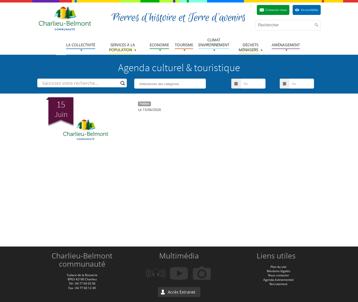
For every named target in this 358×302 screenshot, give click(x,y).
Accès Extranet (181, 292)
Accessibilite (309, 10)
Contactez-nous (276, 10)
